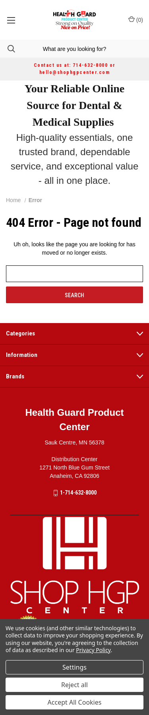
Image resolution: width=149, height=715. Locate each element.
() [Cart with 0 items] (135, 19)
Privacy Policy (93, 650)
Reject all (74, 684)
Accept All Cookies (75, 702)
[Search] (7, 49)
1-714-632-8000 (78, 492)
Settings (74, 667)
